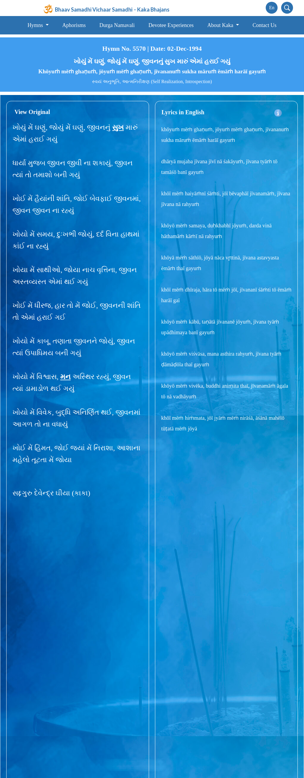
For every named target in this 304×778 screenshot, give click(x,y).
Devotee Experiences (171, 25)
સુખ (118, 127)
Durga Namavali (117, 25)
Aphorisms (74, 25)
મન (65, 377)
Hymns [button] (36, 25)
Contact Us (265, 25)
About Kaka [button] (221, 25)
